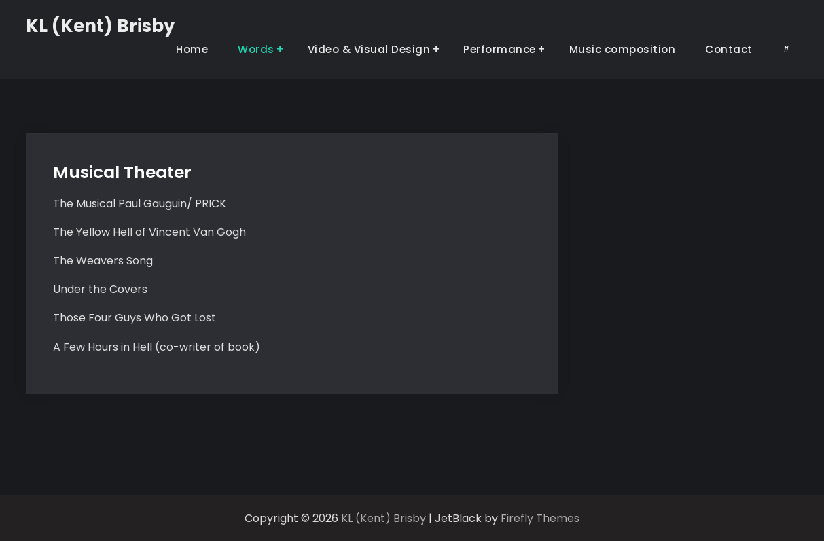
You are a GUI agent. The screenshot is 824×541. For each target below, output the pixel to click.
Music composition (622, 49)
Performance (499, 49)
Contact (729, 49)
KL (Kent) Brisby (100, 26)
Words (256, 49)
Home (192, 49)
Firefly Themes (540, 518)
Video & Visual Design (369, 49)
